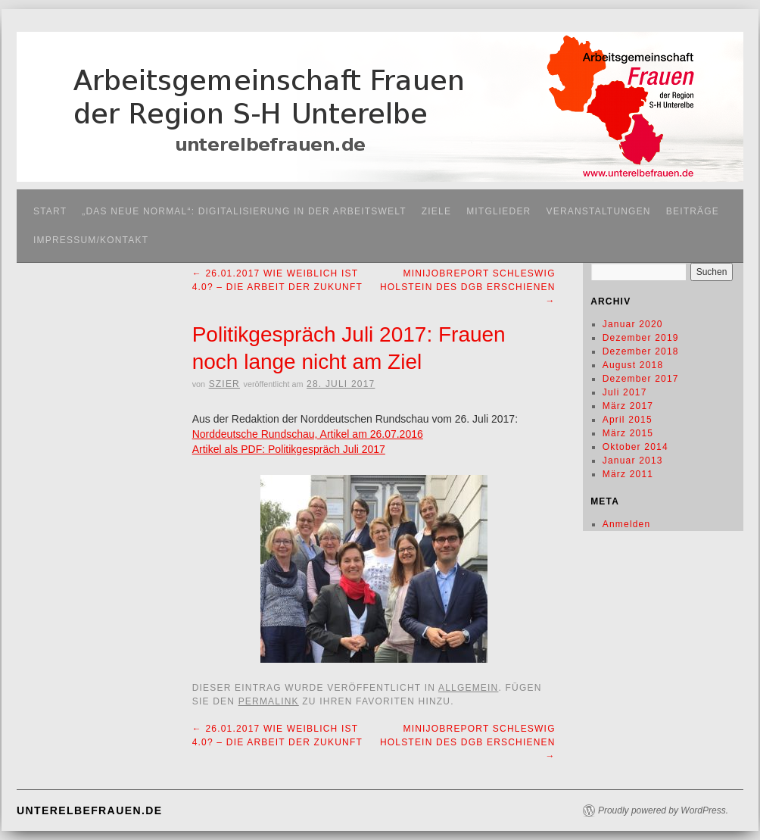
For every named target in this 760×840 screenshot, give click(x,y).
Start (50, 211)
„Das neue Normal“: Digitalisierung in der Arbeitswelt (244, 211)
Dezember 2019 (641, 338)
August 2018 (633, 365)
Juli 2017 (625, 392)
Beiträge (692, 211)
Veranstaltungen (598, 211)
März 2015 (628, 433)
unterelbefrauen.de (89, 810)
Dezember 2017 (641, 378)
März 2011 (628, 474)
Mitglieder (498, 211)
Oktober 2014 (635, 447)
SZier (224, 384)
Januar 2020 (633, 324)
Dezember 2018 (641, 351)
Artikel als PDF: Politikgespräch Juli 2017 (288, 449)
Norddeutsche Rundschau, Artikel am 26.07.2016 (307, 434)
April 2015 (628, 419)
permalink (268, 701)
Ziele (436, 211)
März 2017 (628, 406)
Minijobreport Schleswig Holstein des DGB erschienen (468, 287)
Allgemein (468, 687)
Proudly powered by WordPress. (663, 810)
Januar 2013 (633, 460)
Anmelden (627, 524)
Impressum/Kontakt (90, 240)
